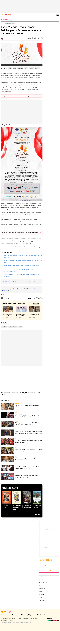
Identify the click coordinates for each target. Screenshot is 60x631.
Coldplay (41, 577)
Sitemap (45, 615)
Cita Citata (37, 68)
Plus (16, 412)
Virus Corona (4, 326)
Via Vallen (31, 68)
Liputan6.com (4, 618)
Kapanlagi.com (11, 618)
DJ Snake (41, 585)
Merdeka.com (34, 618)
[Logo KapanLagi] (6, 15)
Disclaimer (14, 615)
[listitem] (10, 20)
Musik (6, 23)
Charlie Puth (42, 588)
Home (2, 23)
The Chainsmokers (44, 583)
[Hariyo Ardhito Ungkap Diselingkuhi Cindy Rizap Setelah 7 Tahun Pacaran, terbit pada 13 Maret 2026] (8, 312)
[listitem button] (38, 38)
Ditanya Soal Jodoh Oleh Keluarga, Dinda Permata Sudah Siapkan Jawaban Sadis (19, 96)
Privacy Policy (28, 615)
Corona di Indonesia (13, 326)
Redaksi (8, 615)
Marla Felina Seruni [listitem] (7, 37)
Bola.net (18, 618)
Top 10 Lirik (45, 570)
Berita (9, 23)
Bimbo (29, 226)
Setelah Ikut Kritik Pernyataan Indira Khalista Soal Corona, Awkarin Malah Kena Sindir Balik (21, 233)
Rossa (14, 68)
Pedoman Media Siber (37, 615)
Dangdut (17, 403)
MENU (57, 15)
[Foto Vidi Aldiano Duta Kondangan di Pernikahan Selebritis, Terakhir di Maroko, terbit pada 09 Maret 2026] (34, 312)
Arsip (50, 615)
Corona (20, 326)
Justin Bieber (42, 580)
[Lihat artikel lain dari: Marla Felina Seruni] (37, 304)
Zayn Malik (42, 600)
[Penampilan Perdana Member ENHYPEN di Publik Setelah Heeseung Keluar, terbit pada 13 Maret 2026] (21, 312)
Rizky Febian (42, 594)
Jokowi (13, 23)
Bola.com (25, 618)
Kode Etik (21, 615)
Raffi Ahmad (20, 68)
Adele (40, 574)
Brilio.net (10, 620)
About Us (3, 615)
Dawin (41, 591)
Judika (26, 68)
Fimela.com (4, 620)
